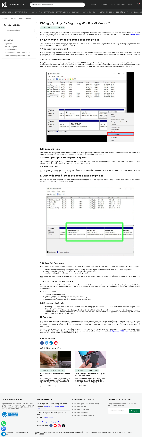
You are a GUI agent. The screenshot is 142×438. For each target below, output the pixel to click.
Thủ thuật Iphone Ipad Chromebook (17, 53)
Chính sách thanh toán (80, 410)
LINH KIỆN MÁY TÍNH (123, 12)
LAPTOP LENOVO (21, 12)
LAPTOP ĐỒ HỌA (89, 12)
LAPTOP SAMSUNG (63, 12)
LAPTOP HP (36, 12)
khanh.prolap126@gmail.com (52, 422)
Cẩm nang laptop (24, 18)
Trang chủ (93, 4)
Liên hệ (129, 4)
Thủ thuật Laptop (10, 50)
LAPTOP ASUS (49, 12)
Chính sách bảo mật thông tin (83, 415)
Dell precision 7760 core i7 (119, 331)
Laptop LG (138, 12)
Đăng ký (134, 411)
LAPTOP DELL (6, 12)
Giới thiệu (121, 4)
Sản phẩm (103, 4)
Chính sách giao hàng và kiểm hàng (85, 404)
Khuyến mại (8, 44)
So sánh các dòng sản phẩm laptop (17, 56)
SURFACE (75, 12)
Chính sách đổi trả (79, 407)
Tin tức (112, 4)
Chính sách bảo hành (80, 413)
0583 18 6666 (48, 417)
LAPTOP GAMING (106, 12)
